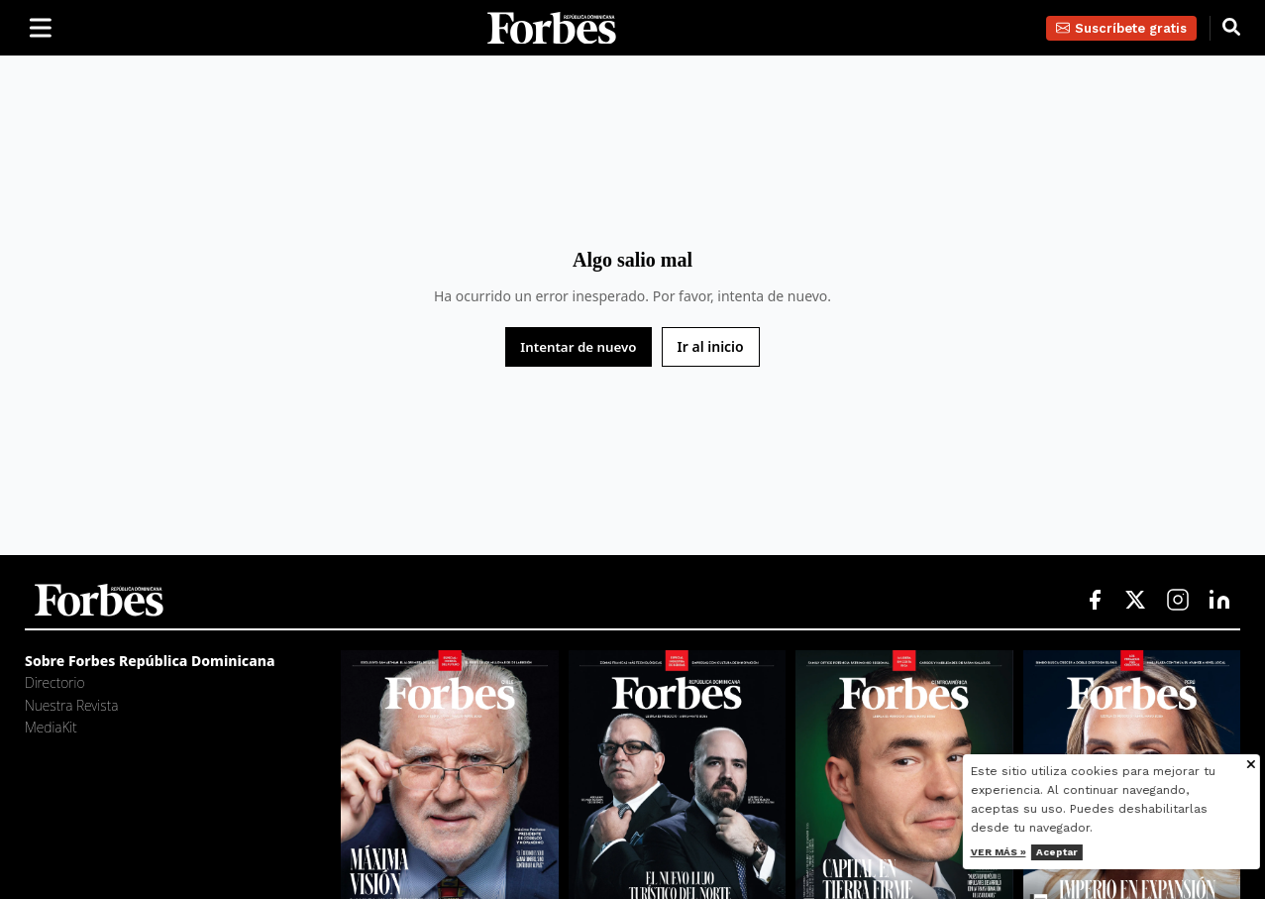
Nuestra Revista (71, 705)
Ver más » (1047, 851)
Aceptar (1105, 851)
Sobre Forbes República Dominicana (150, 660)
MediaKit (51, 727)
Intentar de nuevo (578, 347)
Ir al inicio (711, 346)
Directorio (54, 682)
